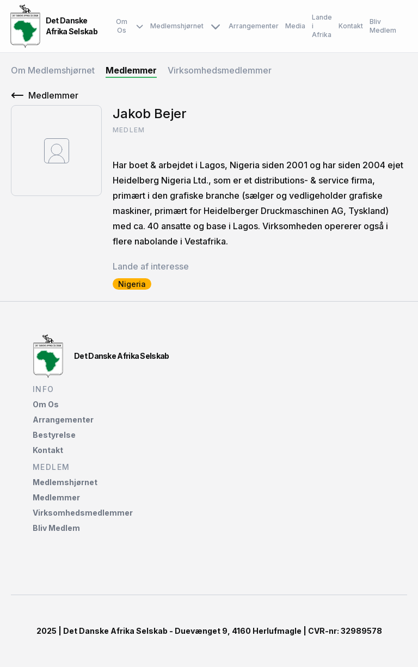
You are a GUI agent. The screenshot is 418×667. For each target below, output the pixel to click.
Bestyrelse (54, 434)
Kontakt (351, 26)
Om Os (130, 26)
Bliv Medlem (383, 25)
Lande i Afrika (322, 26)
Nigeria (132, 284)
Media (295, 26)
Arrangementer (254, 26)
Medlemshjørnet (186, 26)
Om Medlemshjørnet (53, 70)
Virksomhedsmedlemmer (220, 70)
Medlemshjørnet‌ (65, 482)
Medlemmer (131, 70)
